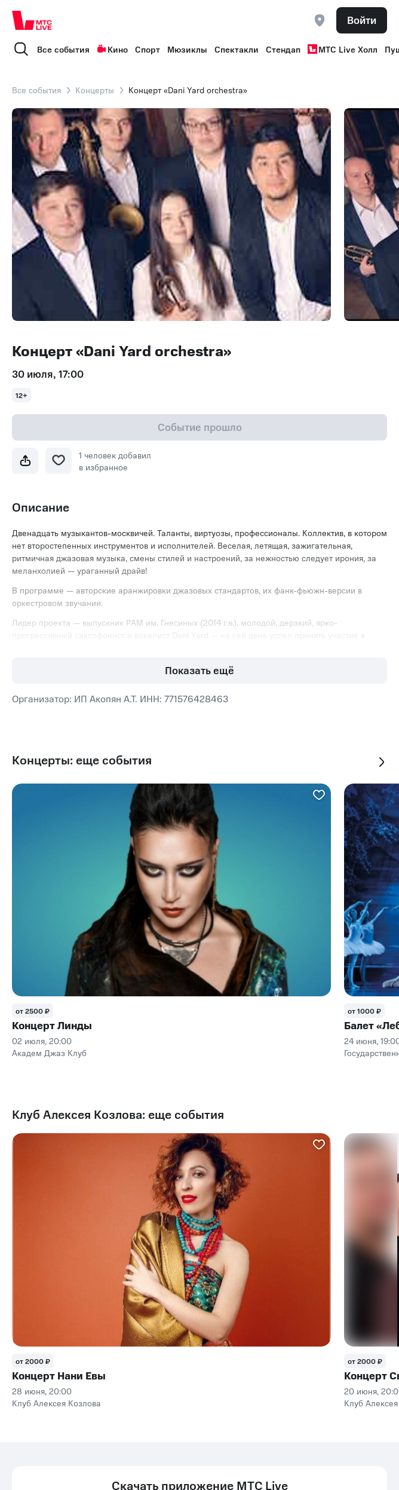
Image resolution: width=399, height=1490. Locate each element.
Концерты (94, 90)
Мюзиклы (187, 49)
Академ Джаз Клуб (49, 1052)
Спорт (147, 49)
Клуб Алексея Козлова (56, 1403)
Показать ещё (199, 670)
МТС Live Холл (342, 49)
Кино (112, 49)
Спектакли (236, 49)
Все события (63, 49)
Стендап (283, 49)
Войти (361, 20)
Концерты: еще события (82, 760)
